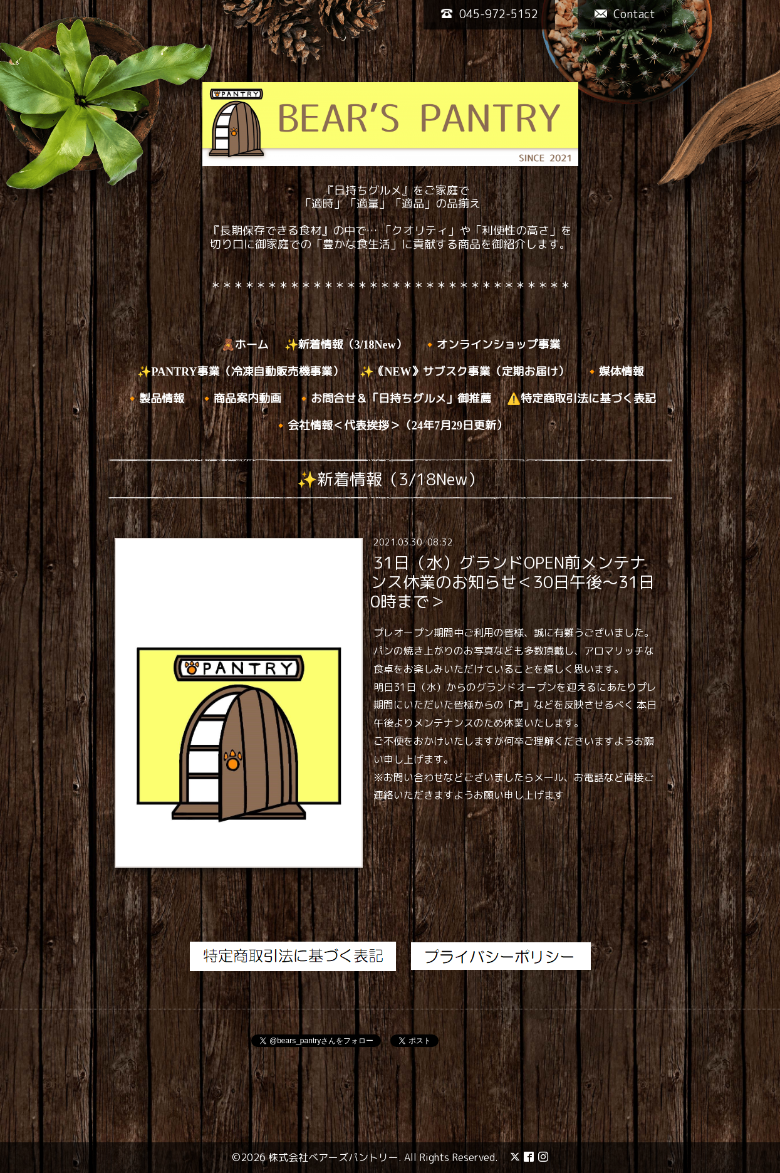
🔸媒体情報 (614, 372)
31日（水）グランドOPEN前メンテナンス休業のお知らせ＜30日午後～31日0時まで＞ (512, 582)
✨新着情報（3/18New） (345, 345)
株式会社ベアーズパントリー (333, 1157)
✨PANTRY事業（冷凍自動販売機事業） (240, 372)
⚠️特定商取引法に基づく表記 (581, 398)
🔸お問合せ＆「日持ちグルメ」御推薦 (394, 398)
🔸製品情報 (154, 398)
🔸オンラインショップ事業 (492, 345)
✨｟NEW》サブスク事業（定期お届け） (464, 372)
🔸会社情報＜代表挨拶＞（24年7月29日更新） (390, 425)
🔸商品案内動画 (240, 398)
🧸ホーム (245, 345)
